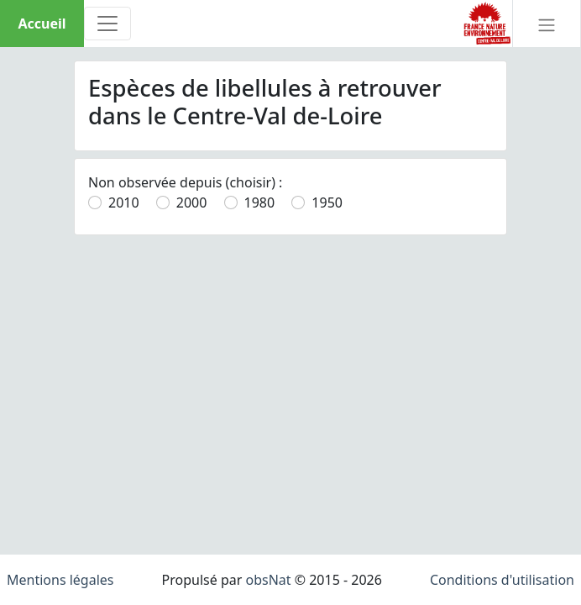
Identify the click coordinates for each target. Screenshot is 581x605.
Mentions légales (60, 580)
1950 (327, 202)
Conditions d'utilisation (502, 580)
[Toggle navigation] (107, 23)
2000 (191, 202)
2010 (123, 202)
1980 (259, 202)
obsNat (267, 580)
